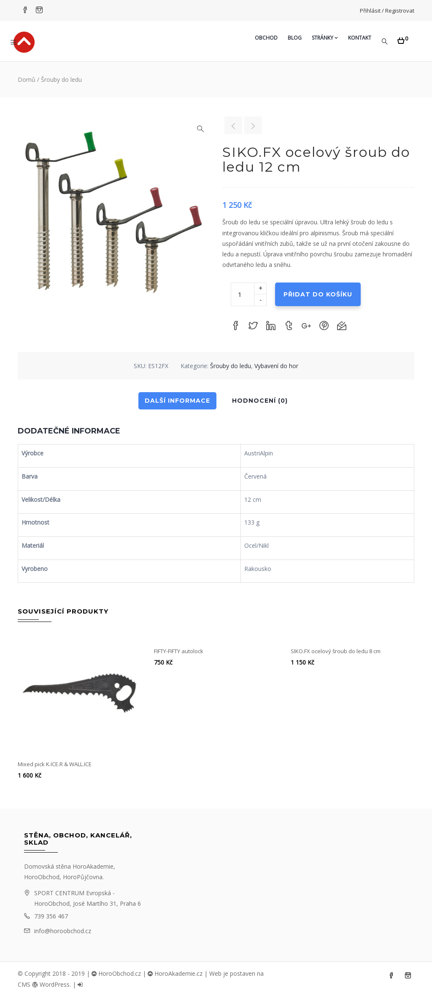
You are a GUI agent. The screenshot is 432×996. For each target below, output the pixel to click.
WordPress (51, 984)
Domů (26, 79)
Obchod (266, 37)
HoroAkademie (93, 866)
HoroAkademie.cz (175, 973)
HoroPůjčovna (83, 877)
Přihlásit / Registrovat (387, 10)
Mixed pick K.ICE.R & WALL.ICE (55, 764)
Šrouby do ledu (61, 79)
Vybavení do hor (276, 366)
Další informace (177, 400)
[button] (402, 38)
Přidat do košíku (318, 294)
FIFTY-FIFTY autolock (178, 651)
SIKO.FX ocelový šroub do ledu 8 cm (336, 651)
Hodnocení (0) (260, 400)
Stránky (325, 37)
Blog (295, 37)
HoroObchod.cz (116, 973)
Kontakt (359, 37)
